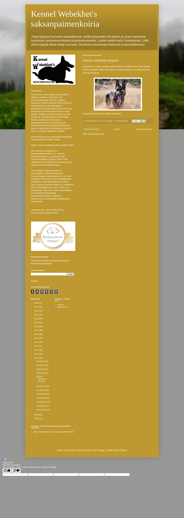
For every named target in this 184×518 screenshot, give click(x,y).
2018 (36, 326)
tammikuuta (41, 410)
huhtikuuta (41, 398)
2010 (36, 358)
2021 (36, 315)
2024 (36, 303)
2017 (36, 330)
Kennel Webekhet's (62, 305)
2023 (36, 307)
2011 (36, 354)
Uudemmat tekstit (91, 129)
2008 (36, 418)
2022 (36, 311)
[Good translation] (7, 470)
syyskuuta (41, 369)
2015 (36, 338)
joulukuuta (41, 361)
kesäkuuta (41, 390)
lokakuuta (41, 365)
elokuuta (40, 373)
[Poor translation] (16, 470)
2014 (36, 342)
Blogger (123, 450)
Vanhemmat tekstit (144, 129)
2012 (36, 350)
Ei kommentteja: (121, 121)
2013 (36, 346)
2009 (36, 415)
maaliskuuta (42, 402)
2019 (36, 322)
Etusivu (117, 129)
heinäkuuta (41, 386)
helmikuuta (41, 406)
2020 (36, 318)
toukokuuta (41, 394)
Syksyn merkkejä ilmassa (100, 60)
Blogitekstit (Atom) (96, 134)
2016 (36, 334)
